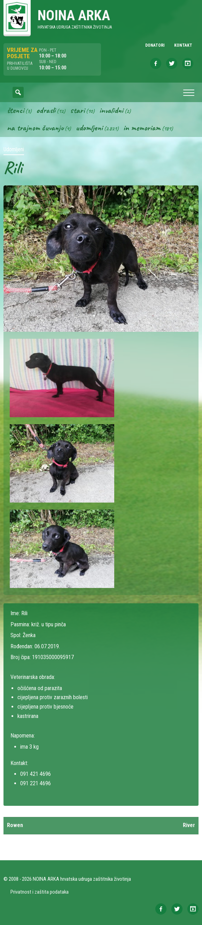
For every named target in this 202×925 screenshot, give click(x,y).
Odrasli (45, 110)
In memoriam (142, 127)
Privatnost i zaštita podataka (39, 892)
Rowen (15, 825)
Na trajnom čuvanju (35, 127)
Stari (77, 110)
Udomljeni (89, 127)
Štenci (15, 110)
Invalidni (111, 110)
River (189, 825)
